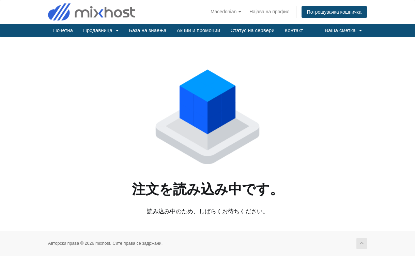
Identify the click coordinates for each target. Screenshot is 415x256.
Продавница (101, 30)
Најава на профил (269, 11)
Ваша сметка (343, 30)
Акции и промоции (198, 30)
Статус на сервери (252, 30)
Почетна (63, 30)
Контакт (294, 30)
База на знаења (148, 30)
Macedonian (226, 11)
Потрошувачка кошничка (334, 12)
